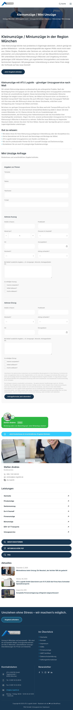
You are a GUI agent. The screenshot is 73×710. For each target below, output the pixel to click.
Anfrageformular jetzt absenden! (19, 396)
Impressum (44, 643)
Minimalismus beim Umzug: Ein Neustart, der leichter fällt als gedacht (41, 570)
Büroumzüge (8, 522)
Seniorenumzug (9, 506)
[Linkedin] (51, 673)
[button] (8, 571)
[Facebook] (39, 673)
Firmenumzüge (9, 516)
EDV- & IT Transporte (11, 527)
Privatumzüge (9, 501)
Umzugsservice (9, 532)
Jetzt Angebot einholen (13, 72)
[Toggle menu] (71, 3)
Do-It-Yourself (9, 511)
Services (48, 19)
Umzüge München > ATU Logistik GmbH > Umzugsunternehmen (23, 19)
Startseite (7, 496)
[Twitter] (42, 673)
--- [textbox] (40, 235)
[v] (48, 673)
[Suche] (62, 4)
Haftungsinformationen (48, 660)
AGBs (42, 647)
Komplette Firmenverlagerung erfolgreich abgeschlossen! (37, 593)
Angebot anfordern (12, 620)
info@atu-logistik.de (12, 690)
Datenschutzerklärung (48, 656)
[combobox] (53, 235)
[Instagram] (45, 673)
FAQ (24, 707)
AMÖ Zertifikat (45, 653)
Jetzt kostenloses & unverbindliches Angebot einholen (27, 434)
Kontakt (43, 640)
